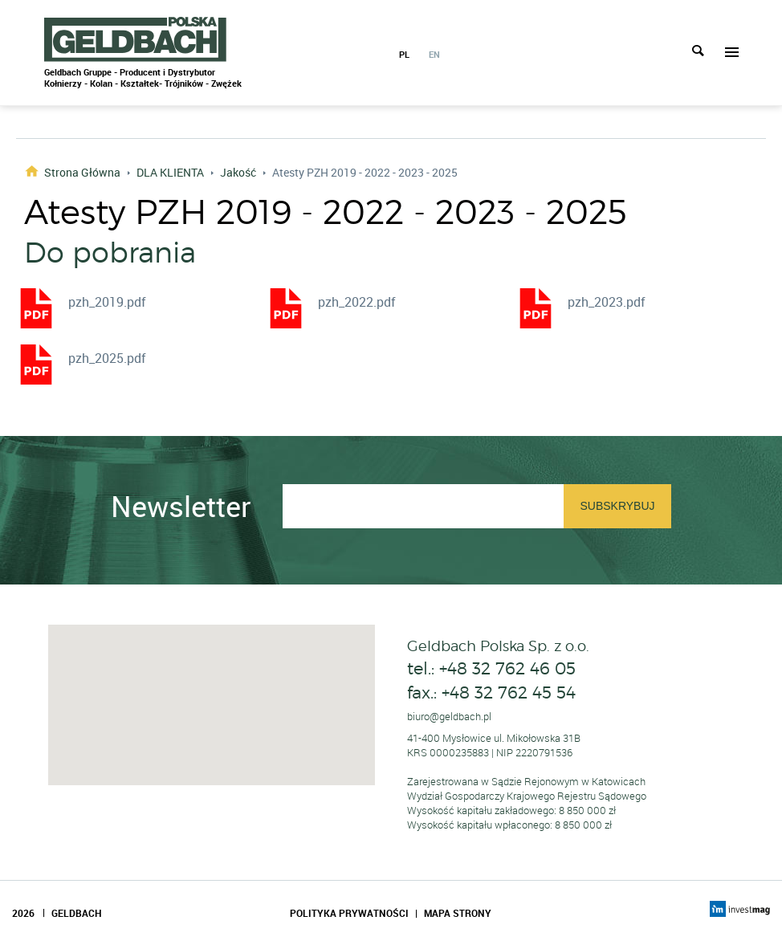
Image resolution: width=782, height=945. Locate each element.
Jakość (238, 172)
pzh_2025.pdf (107, 358)
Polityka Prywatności (349, 912)
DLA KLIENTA (170, 172)
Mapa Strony (457, 912)
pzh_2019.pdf (107, 302)
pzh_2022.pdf (357, 302)
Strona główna (82, 171)
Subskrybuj (617, 505)
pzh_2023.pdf (607, 302)
